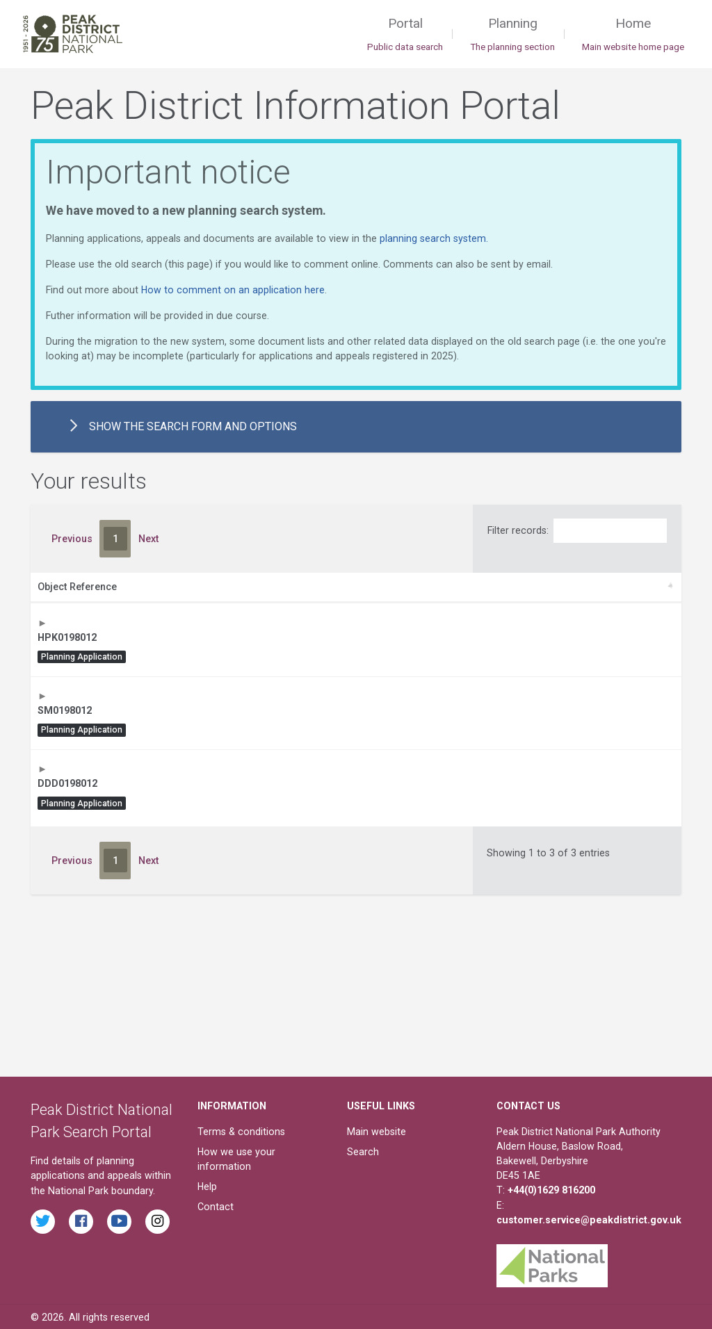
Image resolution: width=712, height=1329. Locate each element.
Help (207, 1185)
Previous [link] (71, 538)
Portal (405, 34)
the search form (175, 427)
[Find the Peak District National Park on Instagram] (157, 1219)
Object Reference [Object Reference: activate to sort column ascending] (77, 586)
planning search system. (434, 238)
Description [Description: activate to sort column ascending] (186, 586)
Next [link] (148, 538)
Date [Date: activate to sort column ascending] (583, 586)
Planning (512, 34)
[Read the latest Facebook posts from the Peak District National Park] (81, 1219)
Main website (376, 1130)
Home (633, 34)
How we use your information (236, 1158)
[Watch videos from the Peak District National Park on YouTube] (119, 1219)
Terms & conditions (241, 1130)
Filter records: (577, 531)
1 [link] (115, 538)
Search (363, 1150)
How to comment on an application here (233, 289)
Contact (215, 1205)
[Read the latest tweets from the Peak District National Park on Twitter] (43, 1219)
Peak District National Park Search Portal (101, 1119)
